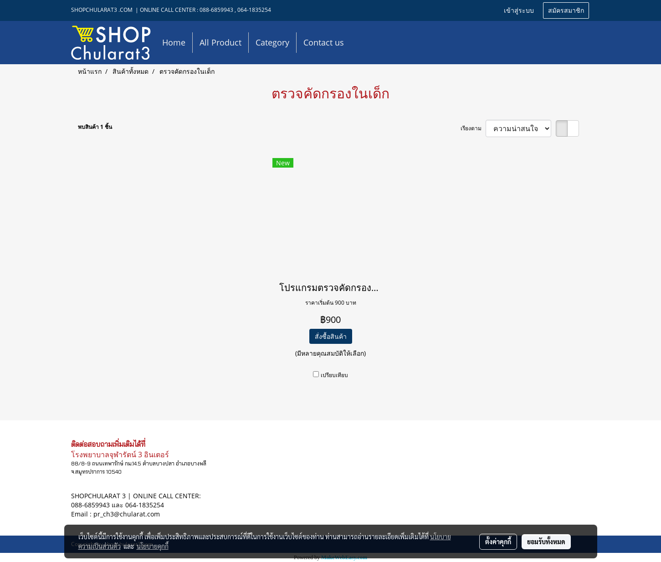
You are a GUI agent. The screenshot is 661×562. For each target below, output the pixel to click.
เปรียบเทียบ (334, 375)
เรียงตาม (473, 128)
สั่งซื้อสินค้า (331, 336)
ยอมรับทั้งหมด (546, 541)
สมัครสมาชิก (566, 10)
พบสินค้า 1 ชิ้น (95, 127)
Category (272, 42)
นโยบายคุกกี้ (153, 546)
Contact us (323, 42)
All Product (220, 42)
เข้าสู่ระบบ (519, 10)
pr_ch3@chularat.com (126, 514)
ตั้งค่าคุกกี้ (498, 541)
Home (173, 42)
